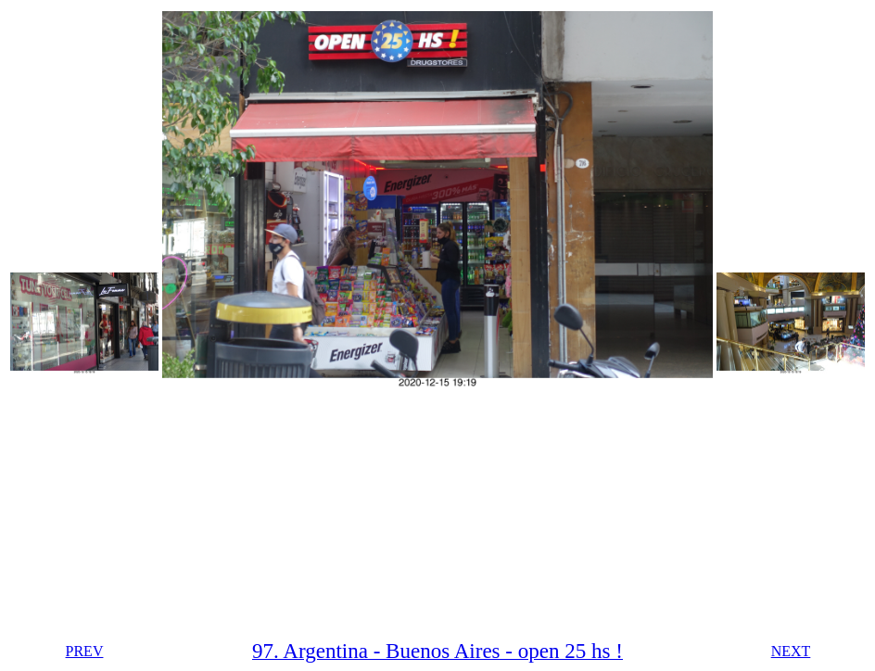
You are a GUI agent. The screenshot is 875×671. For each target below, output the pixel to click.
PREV (85, 651)
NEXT (791, 651)
